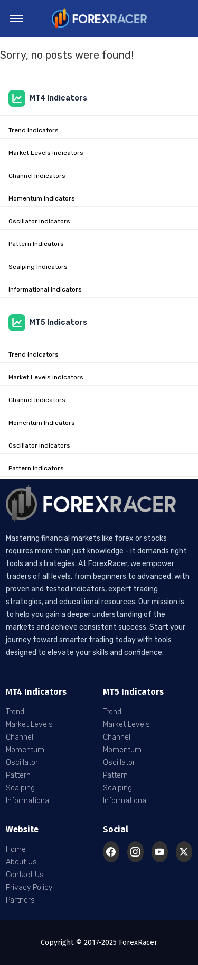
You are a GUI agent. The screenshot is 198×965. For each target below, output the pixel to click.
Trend (15, 711)
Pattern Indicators (36, 244)
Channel (19, 737)
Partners (20, 900)
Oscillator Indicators (39, 221)
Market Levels (29, 724)
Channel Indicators (36, 175)
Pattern (18, 775)
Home (16, 849)
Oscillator (22, 762)
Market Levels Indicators (45, 153)
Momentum (25, 749)
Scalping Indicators (38, 266)
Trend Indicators (33, 130)
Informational (28, 800)
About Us (21, 862)
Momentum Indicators (41, 198)
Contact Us (25, 874)
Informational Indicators (45, 289)
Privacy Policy (29, 887)
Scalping (20, 788)
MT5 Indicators (47, 322)
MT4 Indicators (47, 98)
